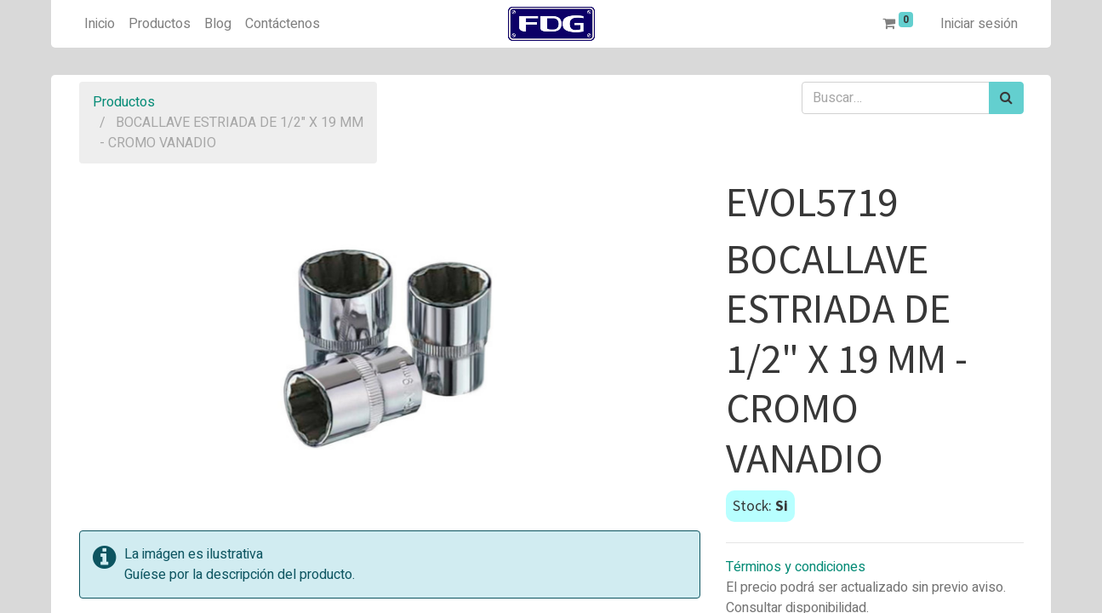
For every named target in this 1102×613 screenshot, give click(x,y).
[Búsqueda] (1006, 98)
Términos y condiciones (795, 567)
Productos (124, 102)
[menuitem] (99, 24)
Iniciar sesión (979, 24)
